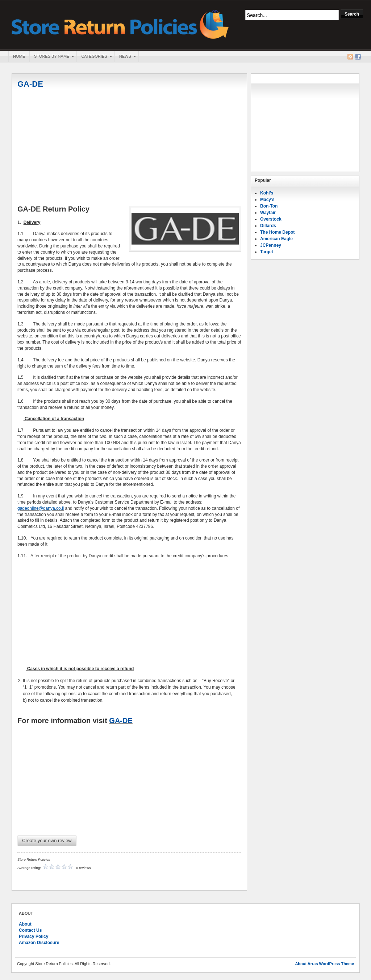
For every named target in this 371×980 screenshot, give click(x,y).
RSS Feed (350, 57)
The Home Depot (277, 232)
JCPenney (270, 245)
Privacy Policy (33, 936)
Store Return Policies (120, 24)
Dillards (268, 225)
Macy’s (267, 199)
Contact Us (30, 930)
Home (19, 56)
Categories (93, 57)
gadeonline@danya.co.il (40, 508)
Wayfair (268, 212)
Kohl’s (266, 193)
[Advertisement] (129, 147)
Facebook (358, 57)
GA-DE (30, 84)
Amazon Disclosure (39, 942)
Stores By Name (51, 57)
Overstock (271, 219)
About (25, 924)
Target (266, 251)
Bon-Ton (269, 206)
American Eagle (276, 238)
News (125, 57)
